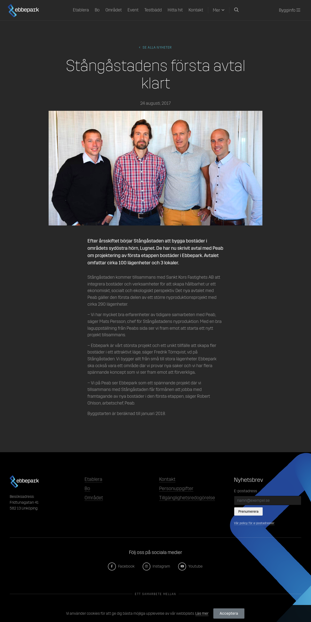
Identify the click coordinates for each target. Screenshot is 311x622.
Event (133, 10)
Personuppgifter (176, 488)
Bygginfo (289, 10)
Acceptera (229, 613)
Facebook (121, 566)
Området (113, 10)
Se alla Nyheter (155, 47)
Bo (97, 10)
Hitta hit (175, 10)
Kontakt (196, 10)
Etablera (81, 10)
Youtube (191, 566)
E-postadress (245, 491)
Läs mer (201, 613)
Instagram (156, 566)
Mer (216, 10)
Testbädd (153, 10)
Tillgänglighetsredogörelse (187, 498)
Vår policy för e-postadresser (254, 523)
